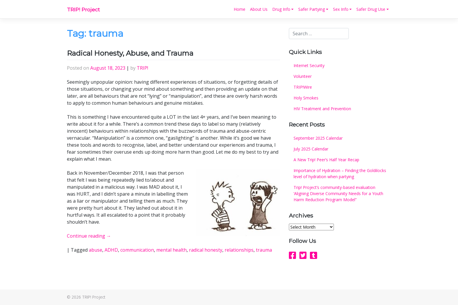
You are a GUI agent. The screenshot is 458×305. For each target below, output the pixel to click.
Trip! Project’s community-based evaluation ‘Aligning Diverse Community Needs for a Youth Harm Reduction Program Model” (338, 193)
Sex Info (340, 9)
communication (137, 250)
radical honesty (205, 250)
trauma (264, 250)
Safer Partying (311, 9)
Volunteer (303, 76)
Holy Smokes (306, 98)
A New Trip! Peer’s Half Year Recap (326, 159)
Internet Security (309, 65)
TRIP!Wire (303, 87)
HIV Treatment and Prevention (322, 108)
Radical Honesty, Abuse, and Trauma (130, 53)
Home (239, 9)
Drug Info (281, 9)
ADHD (111, 250)
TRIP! (142, 68)
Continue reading (89, 236)
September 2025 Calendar (318, 138)
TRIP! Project (83, 9)
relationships (239, 250)
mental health (171, 250)
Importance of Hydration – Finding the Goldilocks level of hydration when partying (340, 173)
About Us (259, 9)
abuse (95, 250)
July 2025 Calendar (311, 149)
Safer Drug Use (370, 9)
